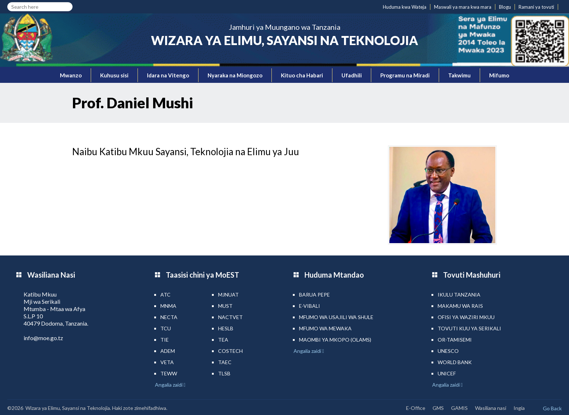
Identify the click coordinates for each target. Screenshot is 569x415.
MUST (225, 306)
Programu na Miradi (405, 75)
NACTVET (230, 317)
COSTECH (230, 351)
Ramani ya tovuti (536, 7)
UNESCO (448, 351)
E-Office (415, 408)
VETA (167, 362)
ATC (165, 294)
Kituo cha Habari (302, 75)
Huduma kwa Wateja (404, 7)
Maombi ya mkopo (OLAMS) (335, 340)
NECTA (168, 317)
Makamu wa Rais (460, 306)
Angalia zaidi (169, 385)
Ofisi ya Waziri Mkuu (466, 317)
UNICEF (447, 373)
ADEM (167, 351)
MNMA (168, 306)
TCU (165, 328)
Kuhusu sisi (114, 75)
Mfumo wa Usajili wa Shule (336, 317)
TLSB (224, 373)
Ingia (519, 408)
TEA (223, 340)
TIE (164, 340)
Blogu (505, 7)
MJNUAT (228, 294)
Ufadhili (351, 75)
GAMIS (459, 408)
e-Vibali (309, 306)
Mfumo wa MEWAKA (325, 328)
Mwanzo (71, 75)
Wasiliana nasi (490, 408)
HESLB (225, 328)
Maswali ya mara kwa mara (462, 7)
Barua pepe (314, 294)
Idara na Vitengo (168, 75)
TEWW (168, 373)
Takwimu (459, 75)
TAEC (225, 362)
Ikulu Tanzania (459, 294)
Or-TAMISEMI (455, 340)
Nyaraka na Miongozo (235, 75)
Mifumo (499, 75)
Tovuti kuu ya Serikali (469, 328)
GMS (438, 408)
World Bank (455, 362)
